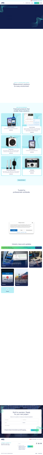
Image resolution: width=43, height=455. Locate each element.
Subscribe (30, 446)
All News (7, 291)
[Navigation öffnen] (41, 3)
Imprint (25, 232)
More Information (38, 247)
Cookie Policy (18, 232)
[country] (30, 422)
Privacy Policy (22, 232)
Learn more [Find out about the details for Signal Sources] (11, 153)
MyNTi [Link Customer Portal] (28, 3)
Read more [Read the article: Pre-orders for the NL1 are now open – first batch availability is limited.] (18, 284)
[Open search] (24, 3)
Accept (14, 230)
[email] (12, 422)
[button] (32, 222)
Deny (21, 230)
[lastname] (30, 420)
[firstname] (12, 420)
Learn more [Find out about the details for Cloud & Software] (32, 132)
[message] (21, 426)
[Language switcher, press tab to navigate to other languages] (32, 3)
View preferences (29, 230)
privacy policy (24, 430)
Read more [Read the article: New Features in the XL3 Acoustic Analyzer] (4, 284)
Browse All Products (21, 180)
